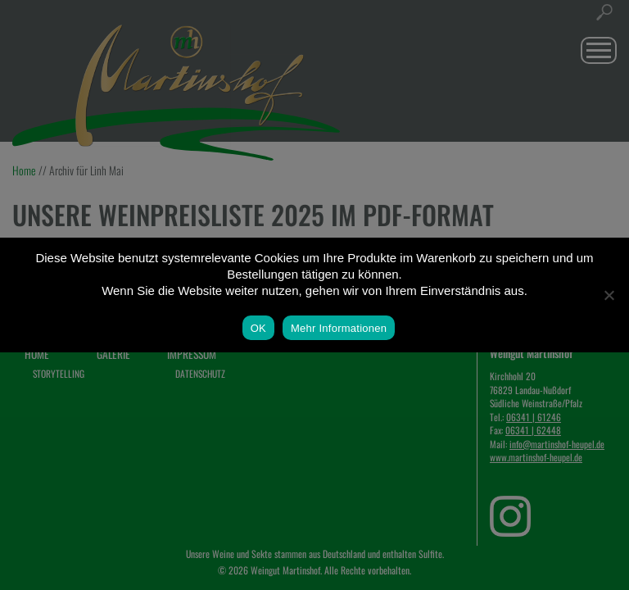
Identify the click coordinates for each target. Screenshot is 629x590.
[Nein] (608, 295)
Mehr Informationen (339, 328)
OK (258, 328)
